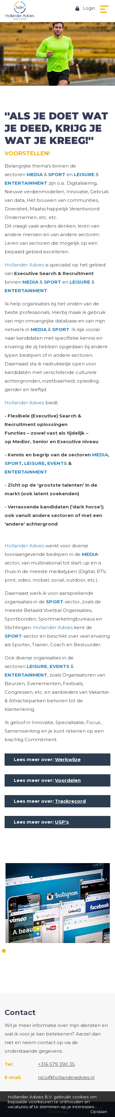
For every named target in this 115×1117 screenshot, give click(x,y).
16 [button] (54, 959)
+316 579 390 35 (56, 1064)
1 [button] (4, 951)
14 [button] (103, 951)
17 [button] (61, 959)
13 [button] (96, 951)
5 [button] (34, 951)
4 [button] (27, 951)
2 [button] (11, 951)
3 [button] (19, 951)
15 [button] (111, 951)
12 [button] (88, 951)
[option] (57, 903)
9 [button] (65, 951)
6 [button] (42, 951)
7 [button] (50, 951)
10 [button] (73, 951)
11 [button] (80, 951)
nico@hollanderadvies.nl (66, 1077)
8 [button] (57, 951)
